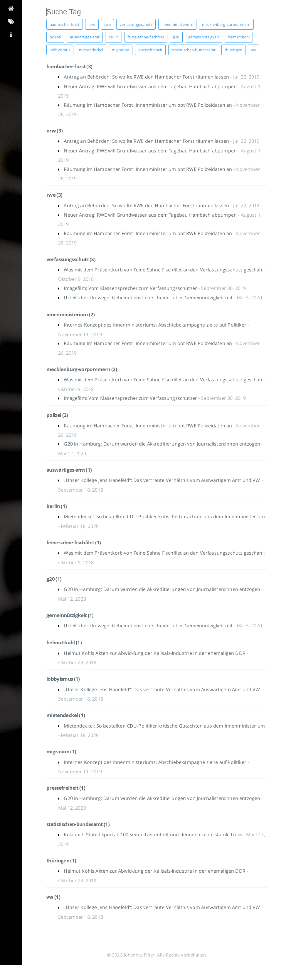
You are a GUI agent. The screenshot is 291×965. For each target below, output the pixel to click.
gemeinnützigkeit (203, 37)
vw (253, 49)
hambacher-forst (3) (69, 66)
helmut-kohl (239, 37)
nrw (91, 24)
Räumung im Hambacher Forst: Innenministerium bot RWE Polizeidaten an (148, 105)
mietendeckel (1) (65, 715)
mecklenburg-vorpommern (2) (81, 369)
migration (120, 49)
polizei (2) (57, 415)
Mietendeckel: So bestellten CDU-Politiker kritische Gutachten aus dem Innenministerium (164, 516)
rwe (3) (54, 194)
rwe (107, 24)
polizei (55, 37)
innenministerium (177, 24)
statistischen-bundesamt (193, 49)
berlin (113, 37)
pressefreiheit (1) (65, 787)
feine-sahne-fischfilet (145, 37)
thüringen (233, 49)
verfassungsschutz (136, 24)
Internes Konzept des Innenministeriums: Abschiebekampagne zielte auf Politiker (156, 325)
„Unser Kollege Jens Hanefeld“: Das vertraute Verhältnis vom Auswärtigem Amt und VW (162, 480)
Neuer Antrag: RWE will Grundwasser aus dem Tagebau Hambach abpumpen (151, 86)
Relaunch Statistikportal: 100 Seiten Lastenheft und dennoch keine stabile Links (153, 834)
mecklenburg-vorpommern (226, 24)
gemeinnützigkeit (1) (70, 615)
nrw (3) (54, 130)
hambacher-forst (65, 24)
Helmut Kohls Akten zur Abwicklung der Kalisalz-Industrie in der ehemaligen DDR (155, 653)
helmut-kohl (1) (64, 642)
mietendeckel (91, 49)
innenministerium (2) (70, 314)
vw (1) (53, 896)
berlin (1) (56, 506)
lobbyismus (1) (63, 678)
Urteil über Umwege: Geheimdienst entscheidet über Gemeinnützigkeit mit (149, 297)
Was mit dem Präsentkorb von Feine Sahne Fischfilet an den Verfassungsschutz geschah (163, 269)
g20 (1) (53, 578)
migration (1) (61, 751)
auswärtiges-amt (85, 37)
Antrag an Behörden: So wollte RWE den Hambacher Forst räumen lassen (147, 77)
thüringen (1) (61, 860)
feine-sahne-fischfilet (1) (73, 542)
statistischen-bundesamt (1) (78, 824)
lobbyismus (60, 49)
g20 (176, 37)
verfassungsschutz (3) (70, 259)
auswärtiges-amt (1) (69, 469)
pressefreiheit (150, 49)
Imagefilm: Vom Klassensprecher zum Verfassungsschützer (131, 288)
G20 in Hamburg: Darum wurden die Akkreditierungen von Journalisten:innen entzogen (162, 444)
